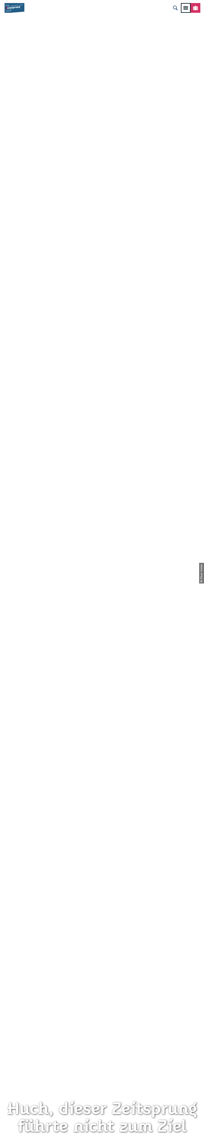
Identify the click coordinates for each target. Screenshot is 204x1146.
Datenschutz (102, 864)
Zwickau (13, 228)
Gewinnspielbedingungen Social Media (102, 894)
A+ (109, 1081)
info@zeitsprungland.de (102, 767)
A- (95, 1081)
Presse (102, 874)
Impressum (102, 854)
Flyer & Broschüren (102, 884)
